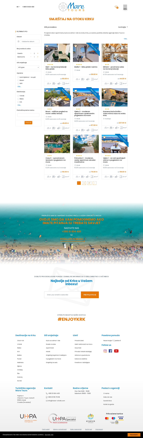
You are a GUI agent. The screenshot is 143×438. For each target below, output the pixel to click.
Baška (19, 355)
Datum (19, 37)
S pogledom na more (53, 359)
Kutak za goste (108, 404)
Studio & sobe (51, 344)
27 (89, 183)
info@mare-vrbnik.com (55, 401)
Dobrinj (19, 377)
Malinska (20, 362)
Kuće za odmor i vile (53, 341)
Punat (19, 359)
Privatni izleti (79, 341)
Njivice (19, 366)
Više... (19, 86)
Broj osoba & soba (24, 49)
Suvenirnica (107, 401)
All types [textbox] (21, 67)
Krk (21, 102)
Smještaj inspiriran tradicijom (56, 355)
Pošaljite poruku (71, 239)
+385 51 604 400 (28, 7)
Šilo (18, 373)
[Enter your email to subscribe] (62, 294)
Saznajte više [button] (49, 434)
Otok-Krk (20, 341)
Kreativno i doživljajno (82, 362)
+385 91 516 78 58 (53, 397)
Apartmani (50, 348)
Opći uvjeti (46, 429)
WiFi (21, 83)
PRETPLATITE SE (90, 295)
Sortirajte (122, 27)
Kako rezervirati (76, 429)
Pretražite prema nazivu (25, 110)
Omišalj (19, 370)
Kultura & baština (81, 359)
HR (18, 7)
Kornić (19, 381)
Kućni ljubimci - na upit (28, 77)
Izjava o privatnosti (60, 429)
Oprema (20, 73)
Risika (22, 99)
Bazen (22, 80)
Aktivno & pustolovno (82, 355)
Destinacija (21, 92)
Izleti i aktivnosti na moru (83, 344)
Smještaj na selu (51, 362)
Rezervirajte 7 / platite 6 (112, 341)
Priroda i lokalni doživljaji (83, 352)
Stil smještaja (22, 63)
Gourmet (78, 348)
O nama (106, 393)
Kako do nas (107, 397)
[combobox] (28, 67)
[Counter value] (34, 53)
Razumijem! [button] (134, 434)
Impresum (99, 429)
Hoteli (48, 352)
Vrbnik (22, 96)
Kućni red (88, 429)
